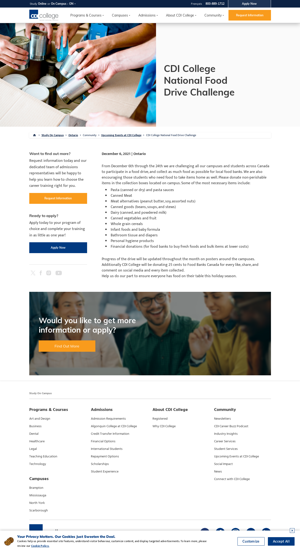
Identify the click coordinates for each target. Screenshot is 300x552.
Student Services (226, 449)
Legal (33, 449)
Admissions (147, 15)
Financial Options (103, 441)
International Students (107, 449)
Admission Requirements (108, 418)
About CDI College (180, 15)
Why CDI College (164, 426)
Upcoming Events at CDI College (121, 135)
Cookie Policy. (40, 546)
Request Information (249, 15)
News (218, 471)
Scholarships (100, 464)
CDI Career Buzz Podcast (231, 426)
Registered (160, 418)
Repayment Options (105, 456)
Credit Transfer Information (110, 433)
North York (37, 503)
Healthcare (37, 441)
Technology (37, 464)
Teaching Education (43, 456)
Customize (251, 541)
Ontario (73, 135)
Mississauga (37, 495)
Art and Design (39, 418)
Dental (33, 433)
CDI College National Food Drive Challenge (171, 135)
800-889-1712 (215, 3)
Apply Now (249, 3)
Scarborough (38, 510)
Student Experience (104, 471)
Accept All (281, 541)
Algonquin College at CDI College (114, 426)
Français (196, 3)
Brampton (36, 487)
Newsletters (222, 418)
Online (42, 3)
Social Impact (223, 464)
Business (35, 426)
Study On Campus (53, 135)
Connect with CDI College (232, 479)
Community (213, 15)
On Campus (58, 3)
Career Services (225, 441)
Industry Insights (226, 433)
